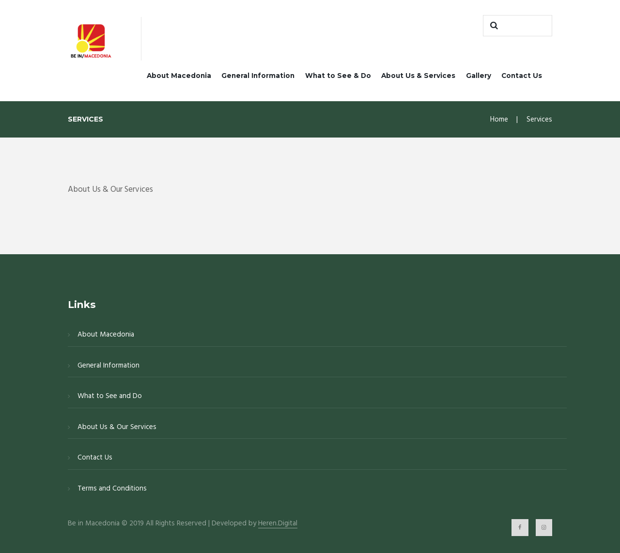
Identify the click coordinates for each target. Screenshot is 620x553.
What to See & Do (338, 75)
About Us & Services (418, 75)
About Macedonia (179, 75)
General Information (257, 75)
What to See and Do (110, 396)
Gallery (478, 75)
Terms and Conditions (112, 488)
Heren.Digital (277, 524)
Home (499, 119)
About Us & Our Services (117, 427)
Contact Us (521, 75)
